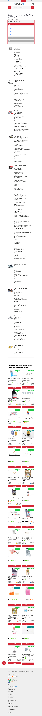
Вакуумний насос (17, 117)
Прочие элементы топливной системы (22, 232)
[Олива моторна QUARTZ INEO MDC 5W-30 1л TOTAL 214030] (28, 571)
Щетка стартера (17, 311)
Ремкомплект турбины (18, 245)
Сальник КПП (17, 284)
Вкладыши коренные (18, 187)
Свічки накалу (17, 52)
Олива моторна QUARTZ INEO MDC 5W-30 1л (27, 577)
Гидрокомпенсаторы (18, 175)
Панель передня (17, 325)
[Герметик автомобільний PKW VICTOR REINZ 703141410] (14, 373)
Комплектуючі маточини (19, 96)
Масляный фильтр (18, 206)
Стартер (16, 306)
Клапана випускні (17, 172)
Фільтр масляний (11, 438)
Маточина (16, 88)
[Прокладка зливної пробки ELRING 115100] (14, 472)
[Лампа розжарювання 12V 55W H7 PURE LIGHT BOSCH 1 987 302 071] (28, 649)
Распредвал (16, 177)
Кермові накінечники (18, 99)
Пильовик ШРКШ (17, 271)
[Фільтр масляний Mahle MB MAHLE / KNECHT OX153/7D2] (28, 433)
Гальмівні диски (17, 114)
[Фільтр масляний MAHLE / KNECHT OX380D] (14, 433)
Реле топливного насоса (19, 258)
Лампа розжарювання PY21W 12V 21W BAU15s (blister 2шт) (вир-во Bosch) (27, 418)
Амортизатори (17, 82)
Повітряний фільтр (18, 56)
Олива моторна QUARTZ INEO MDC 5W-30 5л (14, 616)
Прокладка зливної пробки (13, 477)
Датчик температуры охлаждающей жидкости (23, 225)
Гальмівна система (19, 111)
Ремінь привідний (17, 65)
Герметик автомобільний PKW (14, 378)
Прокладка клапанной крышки (20, 214)
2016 (11, 30)
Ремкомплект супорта (18, 116)
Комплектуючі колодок (18, 118)
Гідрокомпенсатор (25, 635)
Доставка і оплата (11, 705)
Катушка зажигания (18, 298)
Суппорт (16, 124)
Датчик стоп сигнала (18, 130)
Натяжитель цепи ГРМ (18, 200)
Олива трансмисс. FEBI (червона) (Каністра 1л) (26, 557)
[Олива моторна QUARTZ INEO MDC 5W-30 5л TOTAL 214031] (14, 610)
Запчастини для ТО (19, 47)
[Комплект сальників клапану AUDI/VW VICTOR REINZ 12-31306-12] (28, 610)
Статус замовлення (12, 701)
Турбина (16, 241)
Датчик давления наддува (19, 223)
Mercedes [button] (11, 38)
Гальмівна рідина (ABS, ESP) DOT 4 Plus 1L (13, 399)
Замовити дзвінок (11, 689)
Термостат (16, 144)
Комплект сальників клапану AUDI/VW (27, 616)
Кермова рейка (17, 103)
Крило (15, 319)
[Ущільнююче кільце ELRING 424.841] (14, 552)
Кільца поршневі (17, 168)
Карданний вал (17, 276)
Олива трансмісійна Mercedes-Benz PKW (14, 577)
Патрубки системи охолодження (20, 140)
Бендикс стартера (17, 308)
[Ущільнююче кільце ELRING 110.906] (14, 453)
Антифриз (16, 349)
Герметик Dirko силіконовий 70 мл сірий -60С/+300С (14, 518)
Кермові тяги (17, 100)
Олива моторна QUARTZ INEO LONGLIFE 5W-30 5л (27, 478)
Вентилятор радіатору (18, 141)
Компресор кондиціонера (19, 154)
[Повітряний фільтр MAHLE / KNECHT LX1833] (14, 591)
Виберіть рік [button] (12, 24)
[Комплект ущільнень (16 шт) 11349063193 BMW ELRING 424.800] (14, 630)
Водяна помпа (17, 143)
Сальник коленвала (18, 180)
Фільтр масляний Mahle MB (27, 438)
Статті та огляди (11, 709)
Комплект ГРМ (17, 62)
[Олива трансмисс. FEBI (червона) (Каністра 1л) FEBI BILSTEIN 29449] (28, 552)
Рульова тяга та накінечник (19, 75)
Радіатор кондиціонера (18, 152)
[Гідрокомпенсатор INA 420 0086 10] (28, 630)
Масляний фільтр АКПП (19, 280)
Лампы (15, 291)
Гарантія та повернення (13, 706)
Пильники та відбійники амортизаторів (22, 94)
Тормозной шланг (17, 122)
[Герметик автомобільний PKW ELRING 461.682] (28, 492)
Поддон (15, 184)
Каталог (9, 711)
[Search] (32, 7)
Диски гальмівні (17, 71)
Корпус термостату (18, 147)
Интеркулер (16, 242)
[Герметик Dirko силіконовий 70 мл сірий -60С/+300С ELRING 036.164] (14, 513)
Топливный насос (17, 229)
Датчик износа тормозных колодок (21, 129)
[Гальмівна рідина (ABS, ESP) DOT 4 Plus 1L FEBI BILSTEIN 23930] (14, 393)
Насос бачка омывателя (19, 339)
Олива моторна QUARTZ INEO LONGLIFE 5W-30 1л (27, 518)
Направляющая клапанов (19, 191)
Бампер (15, 318)
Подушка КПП (17, 281)
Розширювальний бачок (19, 139)
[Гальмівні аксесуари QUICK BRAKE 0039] (28, 393)
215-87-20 (18, 3)
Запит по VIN (23, 0)
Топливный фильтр (18, 208)
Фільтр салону (17, 58)
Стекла (15, 327)
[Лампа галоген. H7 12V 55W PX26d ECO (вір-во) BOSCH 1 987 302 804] (14, 532)
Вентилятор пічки (17, 161)
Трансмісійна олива (18, 352)
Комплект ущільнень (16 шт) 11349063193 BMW (13, 635)
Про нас (9, 712)
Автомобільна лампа (12, 654)
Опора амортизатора (18, 90)
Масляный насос (17, 183)
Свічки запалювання (18, 51)
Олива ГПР (16, 353)
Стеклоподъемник (18, 333)
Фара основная (17, 292)
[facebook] (9, 682)
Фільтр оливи (17, 55)
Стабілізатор (16, 74)
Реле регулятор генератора (19, 305)
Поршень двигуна (17, 169)
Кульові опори (17, 84)
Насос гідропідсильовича (19, 102)
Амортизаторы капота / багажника (21, 331)
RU (11, 1)
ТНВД (15, 235)
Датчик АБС (16, 128)
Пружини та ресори (18, 89)
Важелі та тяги (17, 85)
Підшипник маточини (18, 86)
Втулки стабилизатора (18, 106)
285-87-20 (18, 4)
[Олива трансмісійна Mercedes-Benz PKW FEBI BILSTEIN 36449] (14, 571)
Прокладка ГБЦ (17, 212)
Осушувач (16, 155)
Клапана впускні (17, 171)
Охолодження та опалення (21, 135)
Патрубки (16, 243)
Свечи (15, 297)
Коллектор (16, 255)
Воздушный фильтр (18, 205)
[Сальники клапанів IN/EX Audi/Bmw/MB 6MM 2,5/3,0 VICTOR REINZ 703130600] (28, 532)
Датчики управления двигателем (20, 221)
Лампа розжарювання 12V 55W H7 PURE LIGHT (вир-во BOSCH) (28, 655)
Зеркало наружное (18, 323)
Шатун (15, 185)
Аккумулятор (16, 302)
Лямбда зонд (17, 222)
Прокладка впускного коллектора (21, 215)
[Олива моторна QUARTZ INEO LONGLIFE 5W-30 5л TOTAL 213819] (28, 472)
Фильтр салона (17, 209)
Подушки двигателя (18, 189)
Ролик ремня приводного (19, 198)
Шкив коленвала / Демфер (19, 181)
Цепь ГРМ (16, 199)
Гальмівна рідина (17, 347)
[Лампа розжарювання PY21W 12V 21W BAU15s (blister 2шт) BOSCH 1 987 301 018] (28, 412)
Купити (14, 387)
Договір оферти (11, 708)
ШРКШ (15, 270)
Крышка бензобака (18, 233)
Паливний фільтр (17, 59)
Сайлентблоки (17, 92)
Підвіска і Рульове (19, 80)
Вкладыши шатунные (18, 188)
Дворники (16, 336)
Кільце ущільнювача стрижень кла (28, 379)
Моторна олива (17, 355)
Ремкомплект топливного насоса (20, 260)
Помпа (15, 64)
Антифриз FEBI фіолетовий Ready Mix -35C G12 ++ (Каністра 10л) (27, 596)
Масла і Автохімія (18, 345)
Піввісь (15, 272)
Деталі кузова (17, 316)
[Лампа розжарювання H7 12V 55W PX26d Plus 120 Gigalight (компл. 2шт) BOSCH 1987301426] (14, 492)
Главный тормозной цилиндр (20, 123)
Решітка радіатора (18, 322)
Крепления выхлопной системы (20, 252)
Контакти (28, 1)
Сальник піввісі (17, 274)
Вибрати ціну (27, 526)
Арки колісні (16, 326)
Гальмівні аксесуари (26, 398)
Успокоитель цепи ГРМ (18, 202)
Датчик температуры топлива (20, 236)
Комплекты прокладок (18, 218)
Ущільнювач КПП (17, 282)
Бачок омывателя (17, 338)
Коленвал (16, 179)
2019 (11, 34)
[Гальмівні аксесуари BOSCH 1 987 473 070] (28, 453)
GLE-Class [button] (12, 41)
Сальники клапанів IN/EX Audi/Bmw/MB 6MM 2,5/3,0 (27, 538)
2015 (11, 28)
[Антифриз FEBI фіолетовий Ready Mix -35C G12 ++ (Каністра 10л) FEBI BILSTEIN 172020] (28, 591)
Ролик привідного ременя (19, 66)
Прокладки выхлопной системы (20, 254)
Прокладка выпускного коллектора (21, 216)
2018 (11, 33)
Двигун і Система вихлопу (21, 165)
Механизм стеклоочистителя (20, 340)
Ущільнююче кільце (12, 458)
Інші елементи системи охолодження (21, 149)
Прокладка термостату (19, 145)
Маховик (16, 267)
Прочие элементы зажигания (20, 299)
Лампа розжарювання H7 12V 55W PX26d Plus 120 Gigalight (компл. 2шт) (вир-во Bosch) (14, 497)
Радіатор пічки (17, 160)
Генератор (16, 304)
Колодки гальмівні (18, 70)
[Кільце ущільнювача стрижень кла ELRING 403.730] (28, 373)
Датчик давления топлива (19, 237)
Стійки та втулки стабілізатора (20, 93)
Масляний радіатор (18, 148)
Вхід (32, 1)
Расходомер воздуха (18, 249)
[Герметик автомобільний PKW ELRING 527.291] (14, 412)
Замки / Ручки (17, 332)
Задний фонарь (17, 293)
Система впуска (17, 248)
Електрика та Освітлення (20, 288)
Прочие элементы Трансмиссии (20, 275)
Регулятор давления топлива (20, 226)
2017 (11, 31)
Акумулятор (16, 49)
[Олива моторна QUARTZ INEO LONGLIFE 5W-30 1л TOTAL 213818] (28, 513)
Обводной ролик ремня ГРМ (19, 195)
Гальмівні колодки (17, 113)
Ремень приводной (18, 196)
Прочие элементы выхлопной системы (22, 256)
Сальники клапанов (18, 173)
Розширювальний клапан (19, 156)
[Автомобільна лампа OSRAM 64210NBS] (14, 649)
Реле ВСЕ (16, 309)
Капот (15, 321)
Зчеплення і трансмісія (20, 264)
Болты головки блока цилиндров (20, 176)
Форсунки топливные (18, 231)
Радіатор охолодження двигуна (20, 137)
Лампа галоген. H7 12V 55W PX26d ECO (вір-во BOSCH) (13, 538)
